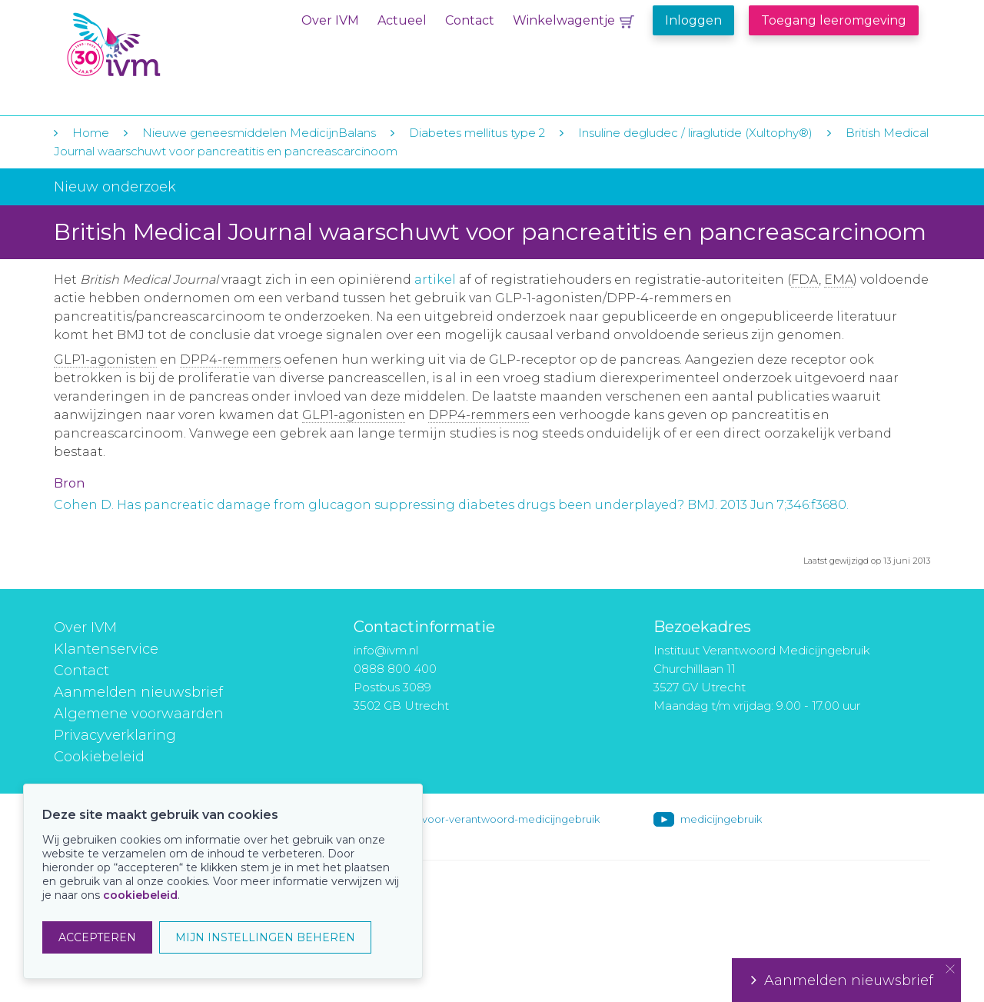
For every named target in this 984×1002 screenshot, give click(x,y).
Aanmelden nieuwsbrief (138, 692)
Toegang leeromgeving (833, 20)
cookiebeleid (140, 895)
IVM (159, 45)
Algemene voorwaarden (139, 713)
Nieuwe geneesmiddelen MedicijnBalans (259, 132)
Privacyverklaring (115, 735)
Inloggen (693, 20)
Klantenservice (106, 649)
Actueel (402, 20)
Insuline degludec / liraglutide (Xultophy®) (695, 132)
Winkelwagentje (564, 20)
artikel (435, 279)
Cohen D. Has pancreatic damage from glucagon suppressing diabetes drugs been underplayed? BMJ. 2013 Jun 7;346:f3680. (451, 505)
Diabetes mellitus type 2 (477, 132)
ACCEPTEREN (97, 937)
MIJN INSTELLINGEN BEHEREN (265, 937)
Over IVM (330, 20)
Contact (469, 20)
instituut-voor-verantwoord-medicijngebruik (490, 819)
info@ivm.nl (386, 650)
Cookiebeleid (99, 756)
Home (90, 132)
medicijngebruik (721, 819)
